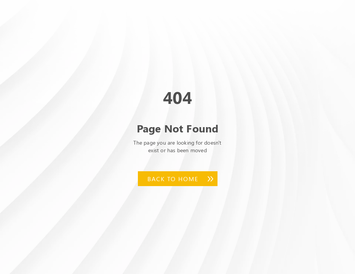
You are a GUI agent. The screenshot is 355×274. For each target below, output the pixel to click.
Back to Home (172, 179)
